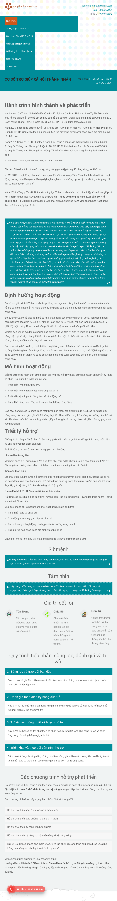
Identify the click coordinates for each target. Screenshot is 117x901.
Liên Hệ (98, 28)
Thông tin (48, 28)
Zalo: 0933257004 (102, 10)
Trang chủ (82, 41)
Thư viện (62, 28)
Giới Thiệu (11, 21)
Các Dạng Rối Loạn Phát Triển (22, 28)
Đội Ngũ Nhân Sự (32, 21)
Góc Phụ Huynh (80, 28)
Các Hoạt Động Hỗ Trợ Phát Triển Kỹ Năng (67, 21)
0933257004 (105, 14)
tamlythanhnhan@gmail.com (96, 5)
